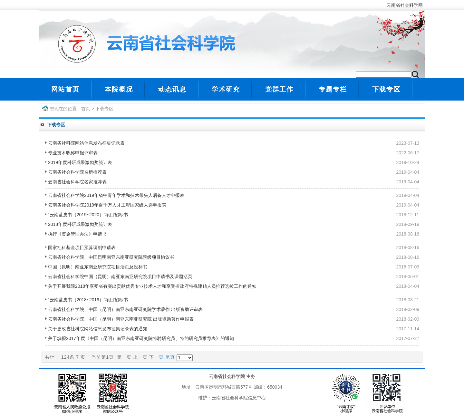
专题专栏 (333, 89)
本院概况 (119, 89)
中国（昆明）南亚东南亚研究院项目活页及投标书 (97, 266)
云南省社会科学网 (406, 5)
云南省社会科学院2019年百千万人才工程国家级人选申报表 (107, 205)
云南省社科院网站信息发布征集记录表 (86, 143)
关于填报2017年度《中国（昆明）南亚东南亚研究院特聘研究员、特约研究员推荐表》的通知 (141, 338)
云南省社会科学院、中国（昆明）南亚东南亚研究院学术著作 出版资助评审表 (125, 309)
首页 (85, 108)
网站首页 (65, 89)
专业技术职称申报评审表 (73, 152)
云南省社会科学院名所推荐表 (77, 172)
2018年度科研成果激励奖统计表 (80, 224)
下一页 (156, 357)
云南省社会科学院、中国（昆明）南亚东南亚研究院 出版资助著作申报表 (121, 319)
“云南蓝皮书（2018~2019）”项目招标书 (88, 299)
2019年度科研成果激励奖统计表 (80, 162)
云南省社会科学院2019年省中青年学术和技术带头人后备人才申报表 (116, 195)
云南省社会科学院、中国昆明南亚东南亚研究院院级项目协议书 (111, 257)
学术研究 (226, 89)
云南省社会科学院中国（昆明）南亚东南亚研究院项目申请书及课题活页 (120, 276)
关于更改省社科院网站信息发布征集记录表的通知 (97, 328)
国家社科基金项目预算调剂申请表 (82, 247)
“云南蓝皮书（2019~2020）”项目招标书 (88, 214)
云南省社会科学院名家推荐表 (77, 181)
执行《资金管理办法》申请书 (77, 234)
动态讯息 (172, 89)
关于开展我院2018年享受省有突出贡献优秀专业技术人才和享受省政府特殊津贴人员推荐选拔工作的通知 (152, 286)
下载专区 (386, 89)
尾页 (170, 357)
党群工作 (279, 89)
